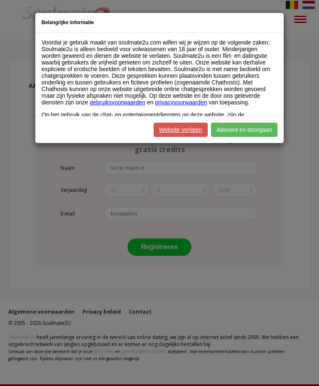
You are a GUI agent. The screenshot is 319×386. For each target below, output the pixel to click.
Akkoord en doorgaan (244, 129)
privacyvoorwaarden (181, 102)
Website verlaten (180, 129)
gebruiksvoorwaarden (117, 102)
